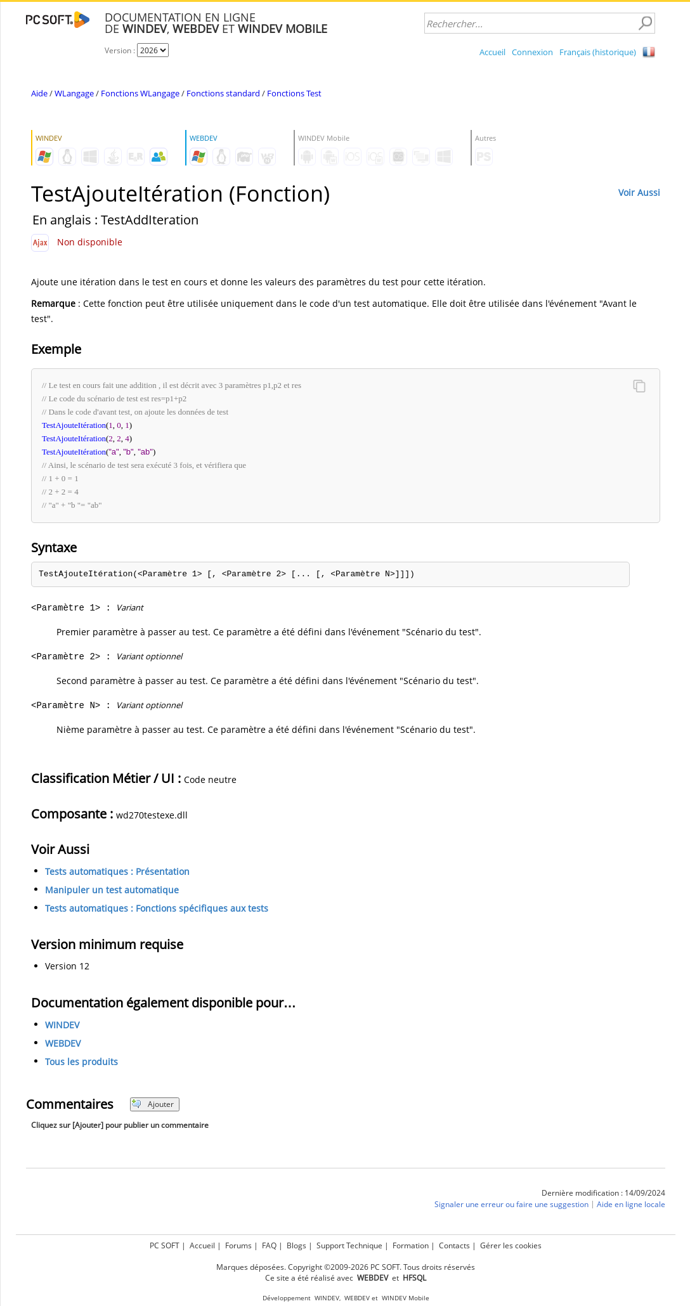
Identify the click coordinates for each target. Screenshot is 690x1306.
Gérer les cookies (511, 1245)
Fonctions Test (294, 93)
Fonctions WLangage (140, 93)
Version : (121, 50)
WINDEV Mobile (405, 1298)
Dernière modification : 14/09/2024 (603, 1192)
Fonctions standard (223, 93)
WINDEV (62, 1025)
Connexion (532, 52)
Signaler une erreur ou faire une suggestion (511, 1204)
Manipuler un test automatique (112, 890)
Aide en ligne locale (631, 1204)
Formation (411, 1245)
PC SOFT (164, 1245)
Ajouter (152, 1104)
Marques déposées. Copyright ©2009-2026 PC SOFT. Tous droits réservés (345, 1267)
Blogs (296, 1245)
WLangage (74, 93)
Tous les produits (81, 1062)
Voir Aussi (639, 192)
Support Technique (349, 1245)
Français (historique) (597, 52)
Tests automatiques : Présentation (117, 871)
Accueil (492, 52)
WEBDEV (63, 1043)
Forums (238, 1245)
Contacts (454, 1245)
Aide (39, 93)
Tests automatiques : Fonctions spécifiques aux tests (156, 908)
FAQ (269, 1245)
